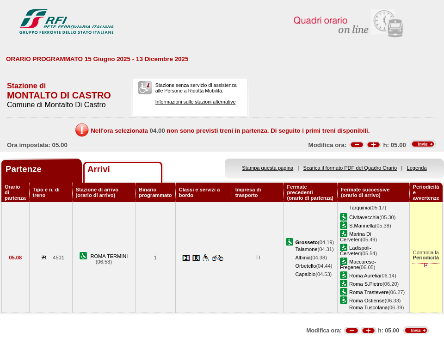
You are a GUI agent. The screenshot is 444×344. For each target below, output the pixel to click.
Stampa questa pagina (267, 168)
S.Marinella (362, 225)
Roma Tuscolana (368, 307)
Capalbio (305, 274)
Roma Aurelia (364, 275)
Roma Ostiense (366, 300)
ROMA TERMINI (109, 256)
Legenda (417, 168)
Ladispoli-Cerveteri (355, 250)
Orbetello (305, 266)
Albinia (302, 257)
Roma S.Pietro (365, 284)
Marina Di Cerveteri (355, 236)
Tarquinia (359, 207)
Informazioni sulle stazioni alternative (195, 101)
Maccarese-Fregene (358, 264)
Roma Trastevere (368, 292)
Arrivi (98, 169)
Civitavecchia (364, 217)
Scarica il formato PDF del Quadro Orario (350, 168)
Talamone (306, 249)
